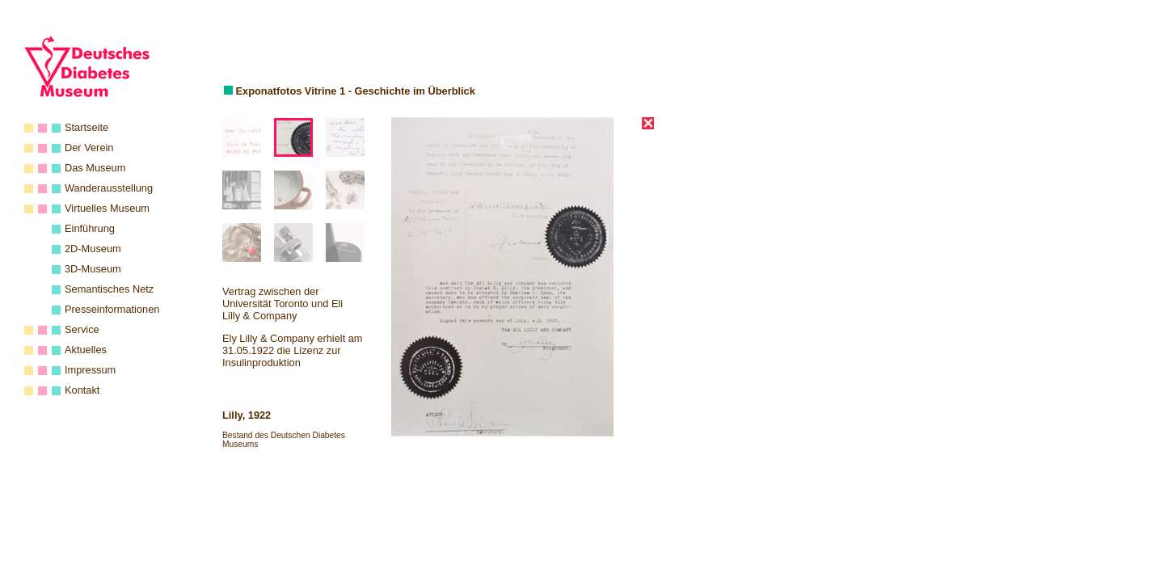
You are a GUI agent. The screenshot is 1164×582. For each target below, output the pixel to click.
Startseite (86, 127)
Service (82, 329)
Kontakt (82, 390)
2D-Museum (93, 248)
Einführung (90, 228)
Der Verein (89, 147)
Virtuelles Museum (107, 208)
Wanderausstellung (109, 188)
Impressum (90, 370)
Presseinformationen (112, 309)
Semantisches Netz (109, 289)
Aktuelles (86, 350)
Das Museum (95, 168)
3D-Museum (93, 269)
